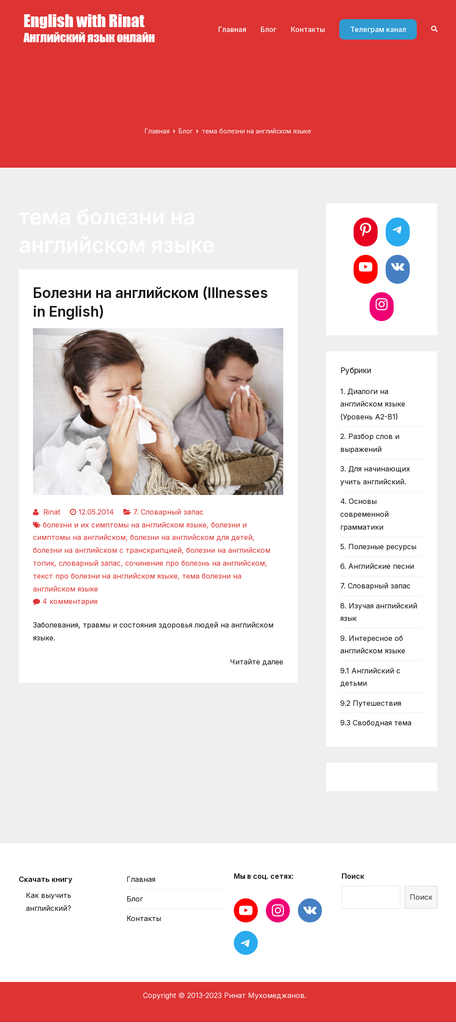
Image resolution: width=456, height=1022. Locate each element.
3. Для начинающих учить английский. (375, 475)
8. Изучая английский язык (378, 612)
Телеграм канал (378, 29)
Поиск (353, 876)
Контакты (308, 29)
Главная (232, 29)
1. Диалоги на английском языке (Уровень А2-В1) (372, 404)
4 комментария (70, 601)
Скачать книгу (45, 879)
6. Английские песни (377, 566)
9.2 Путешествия (370, 703)
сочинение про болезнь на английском (195, 563)
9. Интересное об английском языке (372, 645)
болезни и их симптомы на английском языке (125, 524)
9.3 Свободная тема (375, 722)
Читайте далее (256, 661)
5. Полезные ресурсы (378, 546)
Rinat (51, 511)
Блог (269, 29)
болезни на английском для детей (191, 537)
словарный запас (90, 563)
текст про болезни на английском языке (105, 575)
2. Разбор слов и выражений (369, 443)
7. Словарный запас (168, 511)
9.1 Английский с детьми (370, 677)
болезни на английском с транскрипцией (107, 550)
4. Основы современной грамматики (364, 514)
